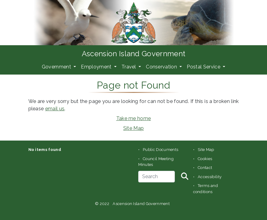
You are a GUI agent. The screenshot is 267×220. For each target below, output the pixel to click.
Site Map (133, 128)
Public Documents (160, 149)
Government (57, 67)
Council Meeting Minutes (156, 161)
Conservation (162, 67)
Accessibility (210, 176)
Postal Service (204, 67)
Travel (129, 67)
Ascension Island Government (134, 53)
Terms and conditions (205, 188)
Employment (97, 67)
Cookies (205, 158)
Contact (205, 167)
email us (55, 109)
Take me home (133, 118)
